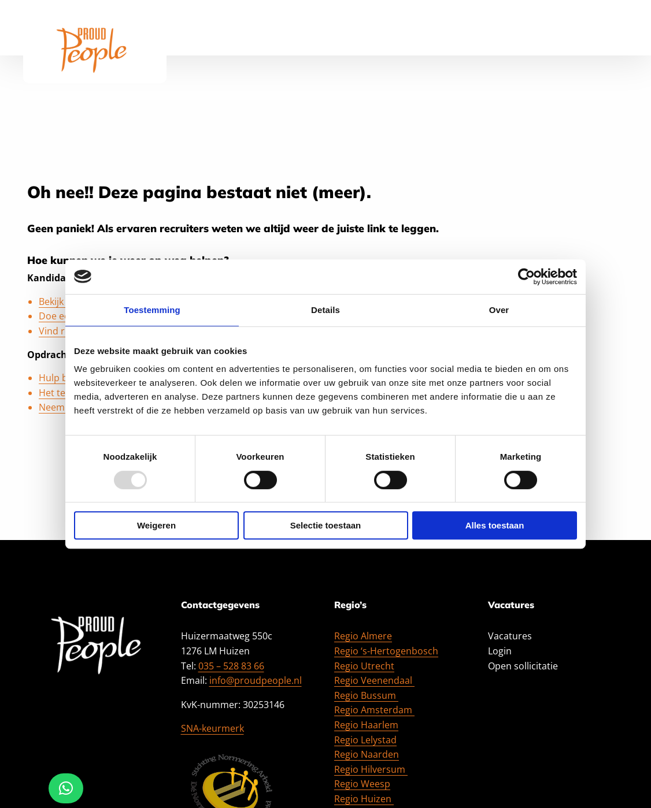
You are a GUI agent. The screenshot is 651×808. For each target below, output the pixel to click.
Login (500, 651)
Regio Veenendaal (374, 680)
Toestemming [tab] (152, 310)
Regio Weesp (362, 783)
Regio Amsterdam (374, 709)
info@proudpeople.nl (255, 680)
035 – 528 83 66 (231, 666)
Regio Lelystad (365, 739)
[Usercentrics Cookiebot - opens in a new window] (526, 276)
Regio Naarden (366, 754)
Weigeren (156, 525)
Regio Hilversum (371, 769)
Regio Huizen (364, 798)
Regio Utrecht (364, 666)
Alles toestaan (494, 525)
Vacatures (510, 636)
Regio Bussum (366, 695)
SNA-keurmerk (212, 728)
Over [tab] (499, 310)
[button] (66, 788)
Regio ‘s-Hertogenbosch (386, 651)
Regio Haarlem (366, 724)
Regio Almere (363, 636)
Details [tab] (325, 310)
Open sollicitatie (523, 666)
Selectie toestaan (325, 525)
